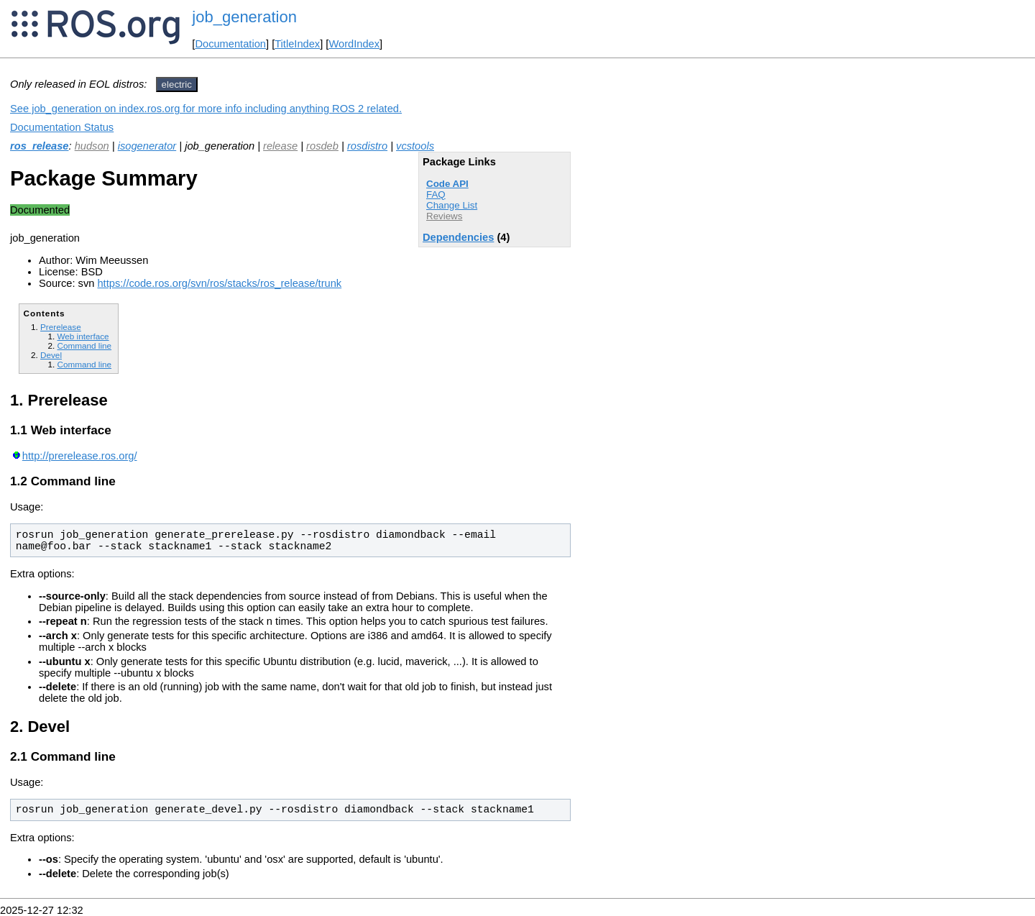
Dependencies (458, 237)
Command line (84, 345)
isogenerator (147, 146)
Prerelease (60, 326)
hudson (92, 146)
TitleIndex (297, 44)
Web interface (83, 336)
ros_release (39, 146)
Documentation (230, 44)
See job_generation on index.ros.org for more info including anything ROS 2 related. (206, 108)
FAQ (436, 194)
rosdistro (367, 146)
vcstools (415, 146)
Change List (451, 205)
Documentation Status (62, 127)
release (280, 146)
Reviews (444, 216)
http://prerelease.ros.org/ (79, 456)
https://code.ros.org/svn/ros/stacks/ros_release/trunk (219, 283)
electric (177, 84)
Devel (51, 354)
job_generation (244, 17)
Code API (447, 183)
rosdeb (322, 146)
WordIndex (354, 44)
